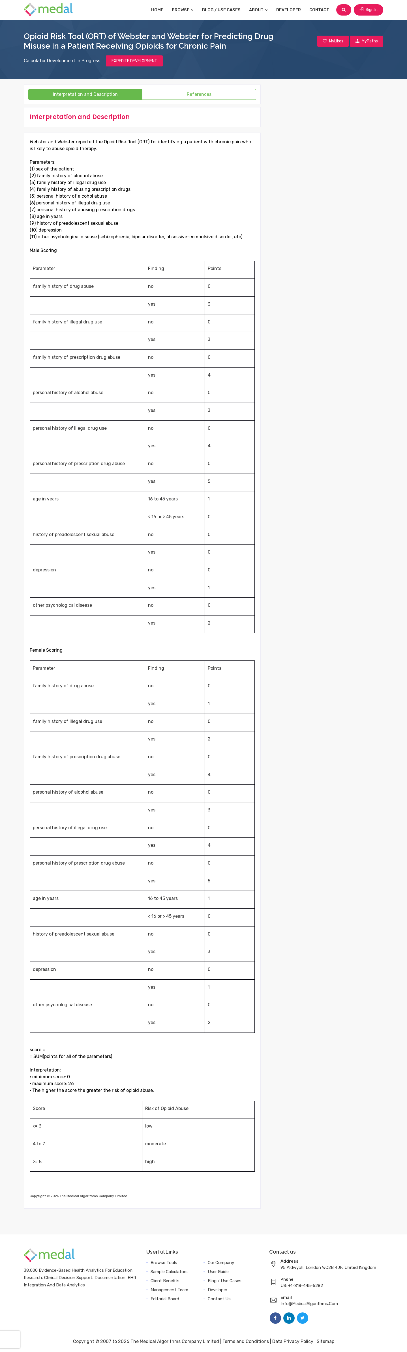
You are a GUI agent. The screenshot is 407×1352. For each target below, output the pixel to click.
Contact (319, 9)
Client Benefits (165, 1280)
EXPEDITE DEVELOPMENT (134, 61)
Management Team (169, 1289)
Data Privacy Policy (292, 1341)
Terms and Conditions (245, 1341)
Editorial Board (165, 1298)
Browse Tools (164, 1262)
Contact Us (219, 1298)
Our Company (221, 1262)
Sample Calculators (169, 1271)
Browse (183, 9)
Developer (289, 9)
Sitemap (325, 1341)
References (199, 94)
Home (157, 9)
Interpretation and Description (85, 94)
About (258, 9)
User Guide (218, 1271)
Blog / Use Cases (221, 9)
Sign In (368, 9)
